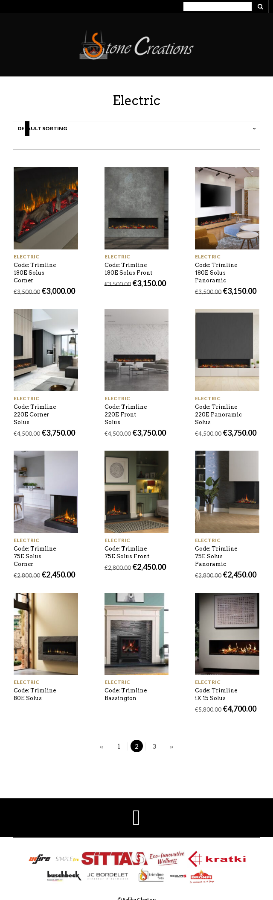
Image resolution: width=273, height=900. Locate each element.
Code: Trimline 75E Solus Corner (35, 556)
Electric (26, 256)
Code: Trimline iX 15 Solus (216, 694)
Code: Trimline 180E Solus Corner (35, 273)
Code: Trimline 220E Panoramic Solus (218, 414)
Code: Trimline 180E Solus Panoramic (216, 273)
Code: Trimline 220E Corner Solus (35, 414)
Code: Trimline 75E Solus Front (127, 552)
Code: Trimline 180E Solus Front (128, 269)
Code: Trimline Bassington (126, 694)
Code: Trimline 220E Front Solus (126, 414)
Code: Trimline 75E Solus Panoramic (216, 556)
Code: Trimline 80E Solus (35, 694)
